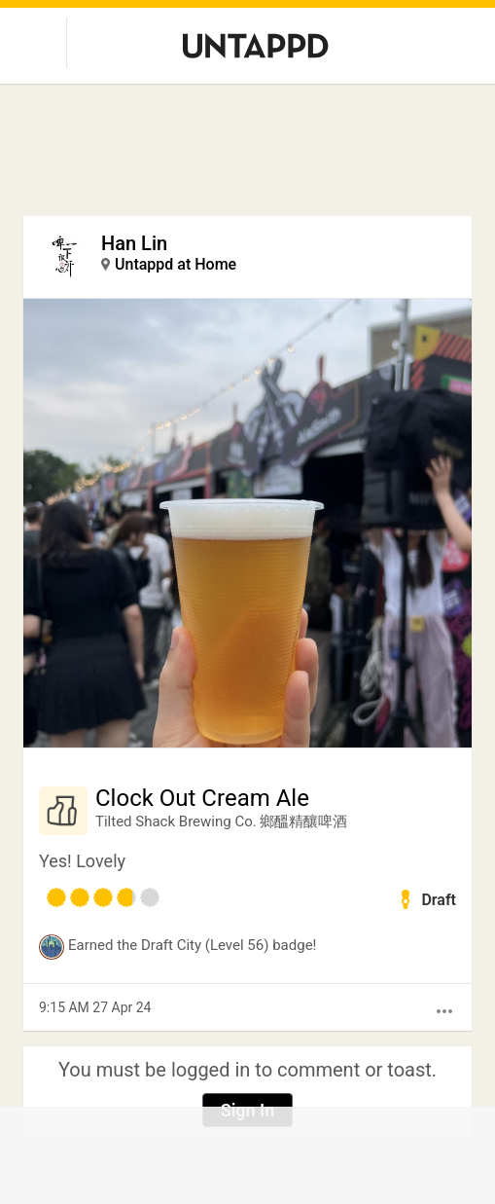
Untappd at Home (175, 264)
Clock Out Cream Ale (202, 798)
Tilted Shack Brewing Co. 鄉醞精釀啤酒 (221, 821)
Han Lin (134, 243)
